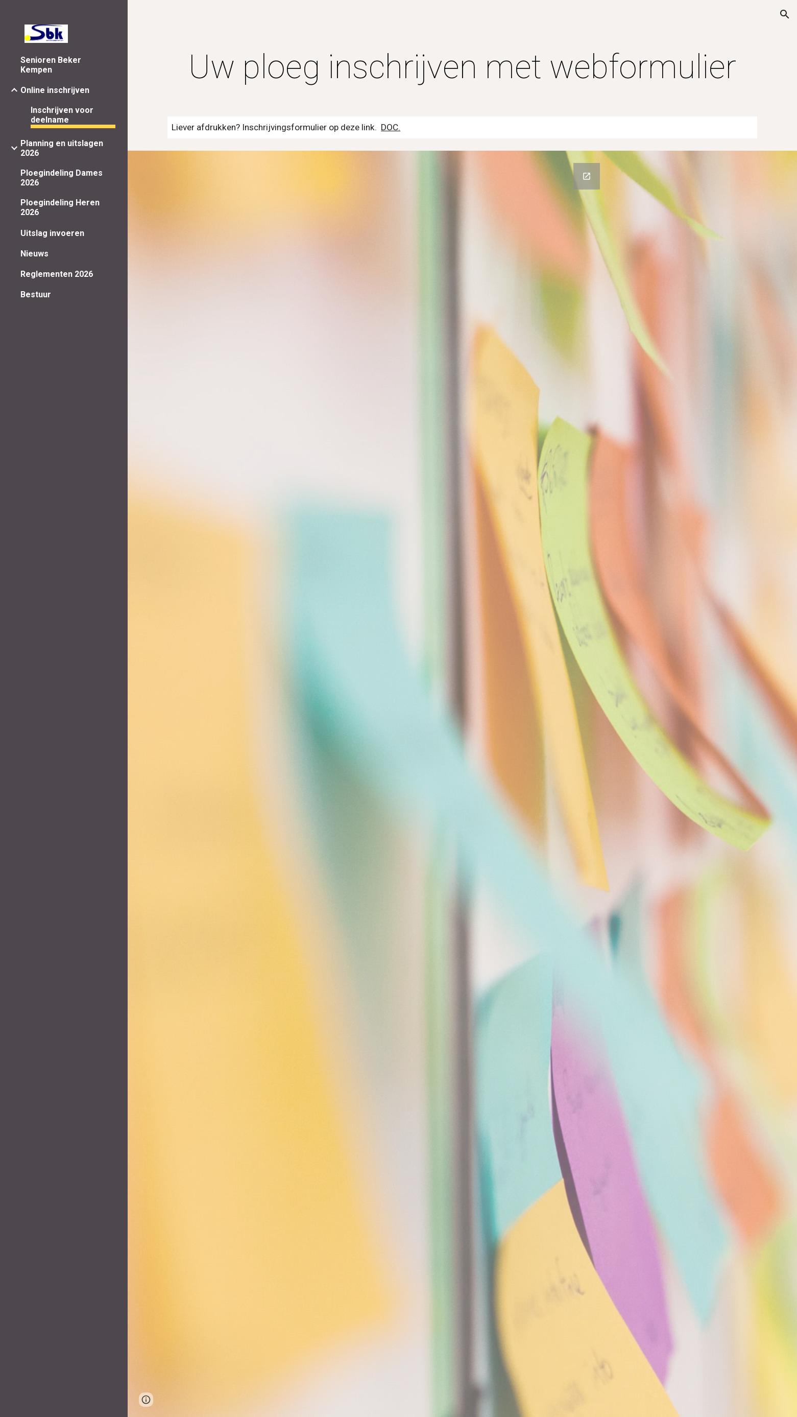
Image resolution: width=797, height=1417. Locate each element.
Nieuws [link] (34, 253)
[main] (462, 67)
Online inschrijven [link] (54, 90)
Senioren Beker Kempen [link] (50, 65)
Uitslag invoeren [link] (52, 233)
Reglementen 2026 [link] (56, 274)
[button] (784, 14)
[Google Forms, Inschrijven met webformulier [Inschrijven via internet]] (462, 784)
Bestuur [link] (35, 294)
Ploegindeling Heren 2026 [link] (60, 207)
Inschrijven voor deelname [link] (62, 115)
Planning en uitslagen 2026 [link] (61, 148)
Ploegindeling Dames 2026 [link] (61, 177)
